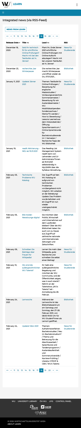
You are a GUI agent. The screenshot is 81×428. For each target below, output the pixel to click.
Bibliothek (68, 68)
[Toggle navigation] (76, 4)
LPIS (51, 401)
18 (41, 36)
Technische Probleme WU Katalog (28, 177)
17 (37, 36)
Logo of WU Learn (12, 5)
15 (29, 36)
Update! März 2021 (30, 326)
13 (22, 36)
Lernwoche (27, 299)
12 (18, 36)
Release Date (13, 42)
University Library (27, 401)
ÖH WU (43, 401)
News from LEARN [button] (16, 29)
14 (26, 36)
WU (13, 401)
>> (57, 36)
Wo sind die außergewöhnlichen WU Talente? (31, 268)
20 (49, 36)
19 (45, 36)
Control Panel (63, 401)
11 (14, 36)
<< (7, 36)
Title (25, 42)
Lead (45, 42)
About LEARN (14, 424)
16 (33, 36)
